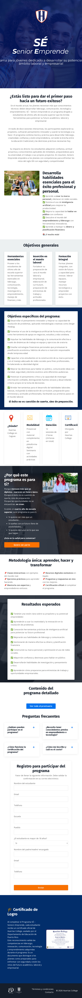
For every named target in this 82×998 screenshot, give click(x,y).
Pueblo (17, 827)
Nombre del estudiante (24, 783)
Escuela (17, 816)
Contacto (49, 992)
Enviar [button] (41, 887)
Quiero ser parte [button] (22, 545)
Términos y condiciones (42, 989)
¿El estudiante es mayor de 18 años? (30, 838)
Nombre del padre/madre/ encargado (31, 849)
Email (16, 794)
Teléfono (18, 805)
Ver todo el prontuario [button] (41, 706)
